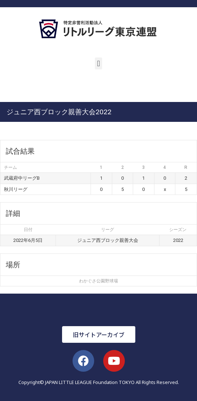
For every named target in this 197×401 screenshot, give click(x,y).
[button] (98, 63)
